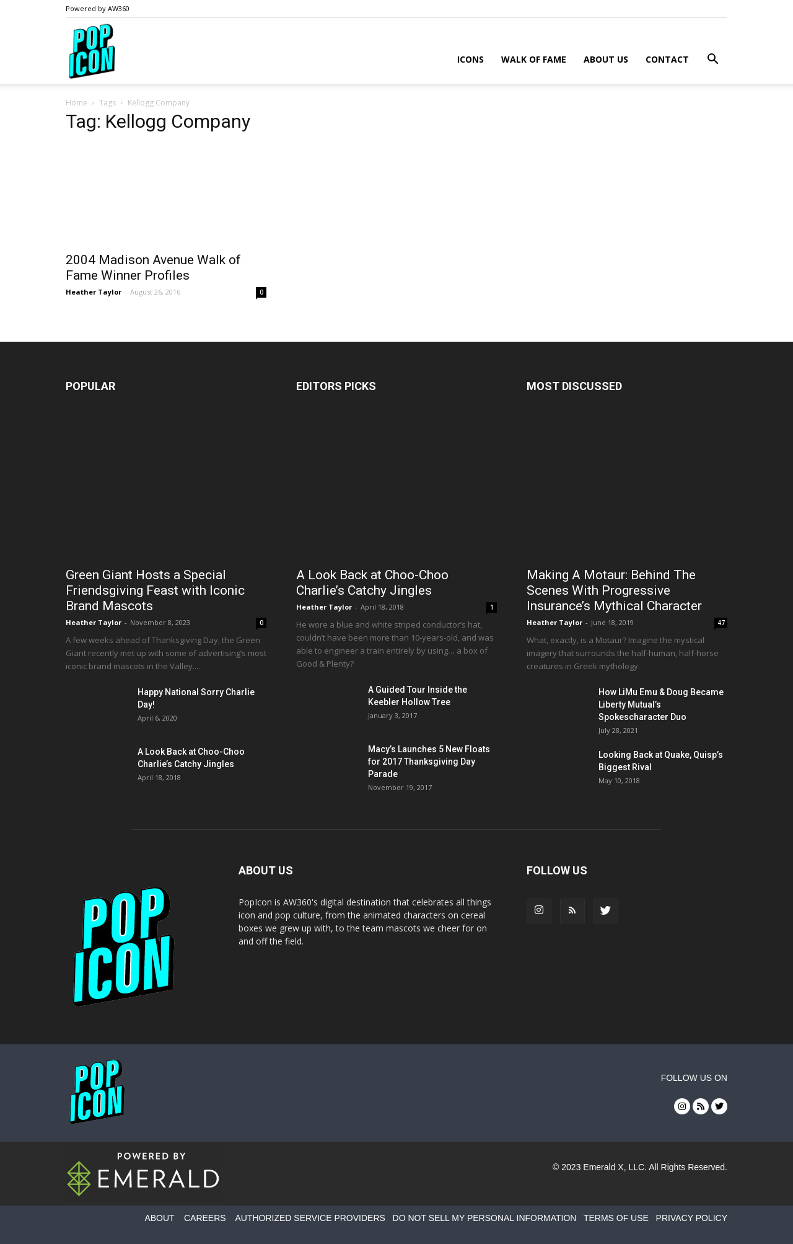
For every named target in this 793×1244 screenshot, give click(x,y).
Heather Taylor (93, 291)
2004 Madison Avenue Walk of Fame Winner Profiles (153, 267)
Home (76, 102)
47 (721, 622)
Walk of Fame (533, 59)
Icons (470, 59)
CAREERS (205, 1218)
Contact (667, 59)
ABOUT (159, 1218)
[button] (712, 60)
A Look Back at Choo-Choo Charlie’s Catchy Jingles (372, 582)
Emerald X (603, 1167)
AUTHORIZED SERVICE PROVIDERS (310, 1218)
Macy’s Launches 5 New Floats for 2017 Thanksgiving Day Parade (429, 761)
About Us (606, 59)
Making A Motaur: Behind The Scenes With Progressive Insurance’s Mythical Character (614, 590)
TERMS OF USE (616, 1218)
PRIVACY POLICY (691, 1218)
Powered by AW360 (97, 8)
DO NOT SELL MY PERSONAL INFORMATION (485, 1218)
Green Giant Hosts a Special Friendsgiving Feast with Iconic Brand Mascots (155, 590)
